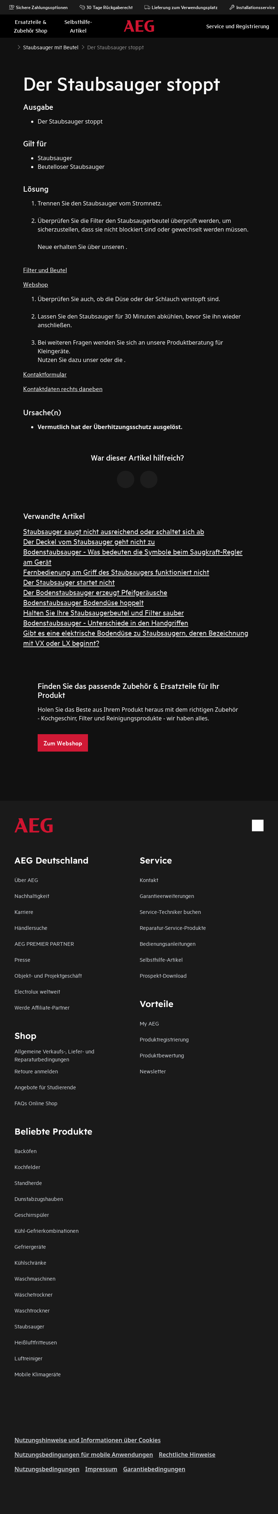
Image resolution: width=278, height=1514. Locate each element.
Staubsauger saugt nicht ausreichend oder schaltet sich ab (113, 531)
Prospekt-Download (163, 975)
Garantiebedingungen (154, 1469)
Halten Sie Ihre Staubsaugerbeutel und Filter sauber (103, 612)
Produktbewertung (162, 1055)
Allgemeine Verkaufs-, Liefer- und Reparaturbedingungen (54, 1055)
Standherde (28, 1182)
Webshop (35, 284)
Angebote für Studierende (45, 1086)
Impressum (101, 1469)
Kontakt (149, 879)
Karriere (23, 911)
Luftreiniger (28, 1358)
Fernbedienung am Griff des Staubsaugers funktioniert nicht (116, 571)
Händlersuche (30, 927)
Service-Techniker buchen (170, 911)
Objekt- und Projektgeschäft (48, 975)
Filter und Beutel (45, 269)
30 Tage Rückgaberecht (106, 7)
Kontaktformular (45, 374)
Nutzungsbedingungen (47, 1469)
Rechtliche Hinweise (187, 1455)
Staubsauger (29, 1326)
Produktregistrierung (164, 1039)
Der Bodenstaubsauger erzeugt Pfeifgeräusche (95, 591)
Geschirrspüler (31, 1214)
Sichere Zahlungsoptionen (38, 7)
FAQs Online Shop (36, 1102)
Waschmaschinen (34, 1278)
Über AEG (26, 879)
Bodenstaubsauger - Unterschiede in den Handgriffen (105, 622)
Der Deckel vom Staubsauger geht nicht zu (89, 541)
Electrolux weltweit (37, 991)
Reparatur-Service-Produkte (173, 927)
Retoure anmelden (36, 1071)
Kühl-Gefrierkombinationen (46, 1230)
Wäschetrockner (33, 1294)
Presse (22, 959)
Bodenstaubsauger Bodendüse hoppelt (83, 602)
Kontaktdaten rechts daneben (62, 388)
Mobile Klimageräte (37, 1373)
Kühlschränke (30, 1262)
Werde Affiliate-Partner (42, 1007)
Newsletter (153, 1071)
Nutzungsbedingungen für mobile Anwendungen (83, 1455)
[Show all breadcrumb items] (11, 46)
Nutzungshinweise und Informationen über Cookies (87, 1440)
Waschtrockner (32, 1310)
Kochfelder (27, 1166)
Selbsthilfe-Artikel (161, 959)
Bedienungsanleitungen (167, 943)
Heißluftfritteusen (35, 1342)
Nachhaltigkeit (31, 895)
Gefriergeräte (30, 1246)
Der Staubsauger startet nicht (69, 581)
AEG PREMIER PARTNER (44, 943)
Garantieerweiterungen (167, 895)
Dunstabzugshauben (38, 1198)
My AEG (149, 1023)
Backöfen (25, 1150)
